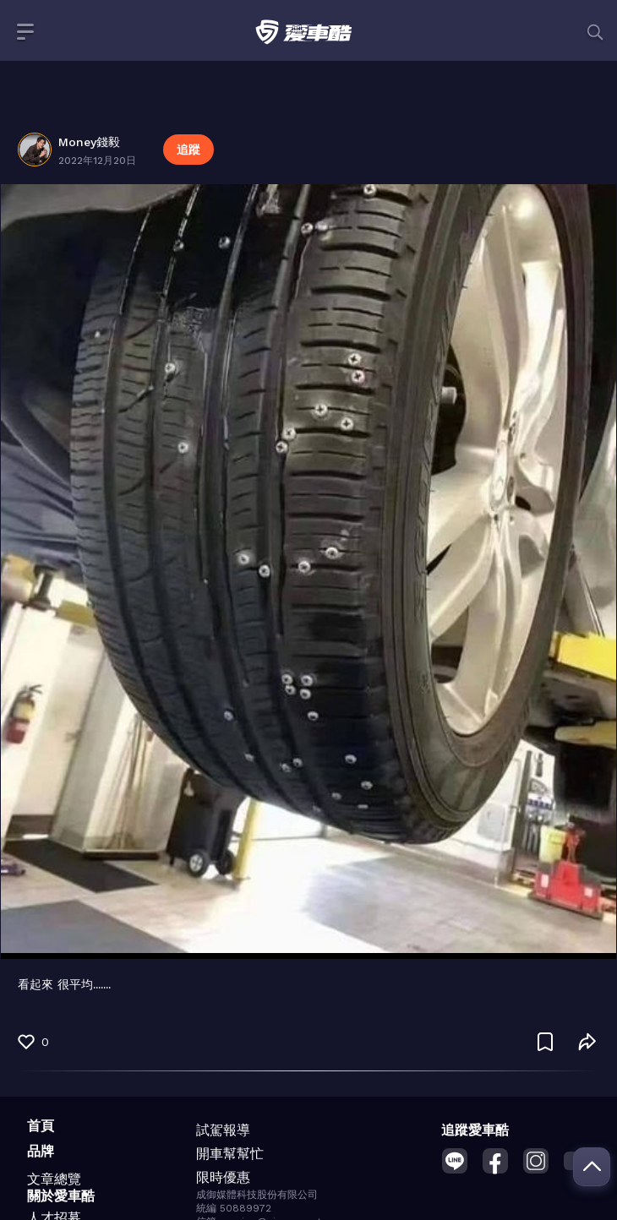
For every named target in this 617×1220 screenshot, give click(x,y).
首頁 (40, 1126)
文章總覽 (54, 1179)
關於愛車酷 (61, 1196)
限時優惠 (223, 1177)
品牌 (40, 1151)
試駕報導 (223, 1130)
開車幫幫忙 (230, 1154)
